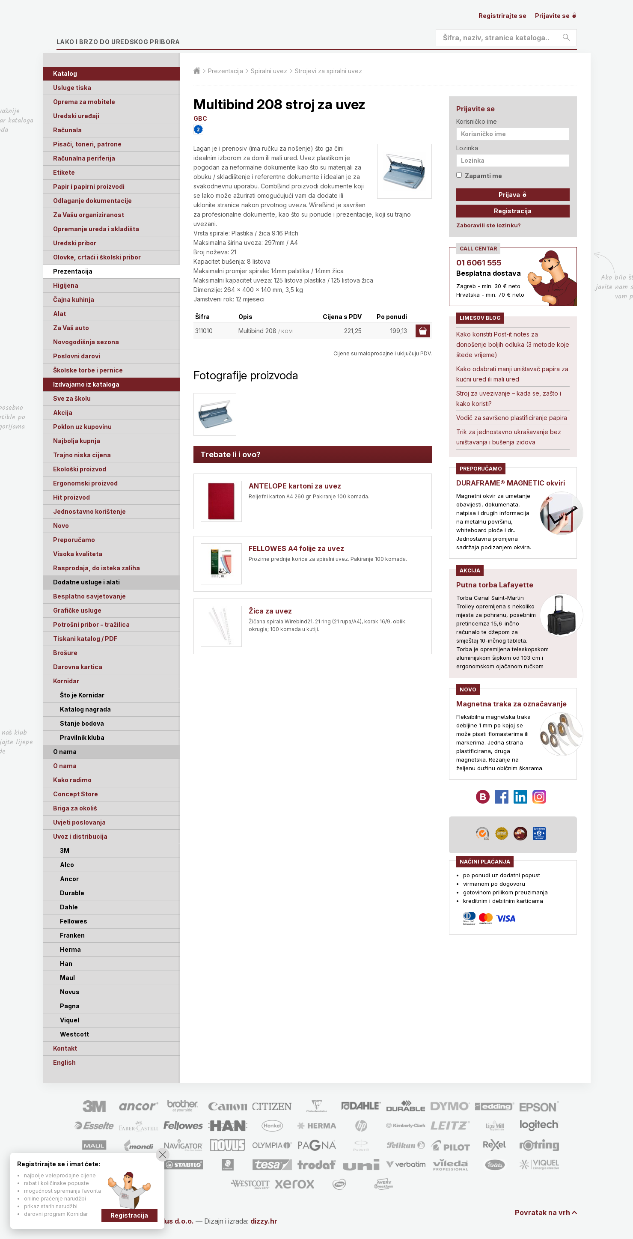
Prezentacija (72, 271)
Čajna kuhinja (73, 299)
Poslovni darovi (76, 356)
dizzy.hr (263, 1221)
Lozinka (467, 148)
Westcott (74, 1034)
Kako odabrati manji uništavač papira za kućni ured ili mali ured (512, 374)
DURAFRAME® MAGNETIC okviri (510, 483)
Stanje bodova (82, 723)
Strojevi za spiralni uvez (328, 70)
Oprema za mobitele (84, 101)
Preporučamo (74, 539)
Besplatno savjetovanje (89, 596)
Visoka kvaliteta (77, 553)
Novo (61, 525)
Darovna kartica (77, 666)
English (64, 1062)
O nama (65, 765)
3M (64, 850)
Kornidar (66, 681)
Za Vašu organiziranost (88, 214)
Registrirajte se (502, 15)
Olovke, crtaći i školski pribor (97, 257)
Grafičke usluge (77, 610)
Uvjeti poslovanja (79, 822)
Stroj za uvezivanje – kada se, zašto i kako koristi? (508, 398)
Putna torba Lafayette (494, 585)
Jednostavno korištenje (89, 511)
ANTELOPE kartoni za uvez (295, 486)
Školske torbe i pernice (88, 370)
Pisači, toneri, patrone (87, 144)
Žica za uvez (270, 611)
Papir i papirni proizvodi (89, 186)
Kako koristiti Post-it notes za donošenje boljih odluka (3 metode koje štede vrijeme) (512, 344)
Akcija (62, 412)
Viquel (69, 1020)
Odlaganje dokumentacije (92, 200)
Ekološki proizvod (79, 469)
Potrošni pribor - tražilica (91, 624)
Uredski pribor (74, 243)
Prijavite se (556, 15)
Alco (67, 864)
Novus (70, 991)
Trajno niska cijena (82, 455)
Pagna (70, 1006)
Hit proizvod (71, 497)
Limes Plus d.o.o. (165, 1221)
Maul (67, 977)
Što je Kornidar (82, 695)
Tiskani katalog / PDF (85, 638)
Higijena (65, 285)
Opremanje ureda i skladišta (96, 228)
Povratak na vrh (542, 1212)
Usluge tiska (72, 87)
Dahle (69, 907)
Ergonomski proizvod (85, 483)
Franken (72, 935)
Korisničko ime (476, 121)
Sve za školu (72, 398)
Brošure (65, 652)
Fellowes (73, 921)
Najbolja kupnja (76, 440)
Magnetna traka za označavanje (511, 704)
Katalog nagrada (85, 709)
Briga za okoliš (75, 808)
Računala (67, 130)
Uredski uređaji (76, 115)
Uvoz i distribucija (80, 836)
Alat (59, 313)
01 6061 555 (478, 262)
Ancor (69, 878)
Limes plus (137, 27)
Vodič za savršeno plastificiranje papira (511, 417)
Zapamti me (479, 175)
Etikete (64, 172)
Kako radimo (72, 779)
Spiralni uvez (269, 70)
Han (66, 963)
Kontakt (65, 1048)
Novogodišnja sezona (86, 341)
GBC (200, 118)
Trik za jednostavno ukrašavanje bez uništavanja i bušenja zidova (508, 437)
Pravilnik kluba (82, 737)
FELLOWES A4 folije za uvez (296, 548)
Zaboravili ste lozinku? (488, 225)
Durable (72, 892)
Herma (70, 949)
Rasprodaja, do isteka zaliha (96, 568)
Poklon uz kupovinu (82, 426)
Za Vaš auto (71, 327)
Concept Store (75, 794)
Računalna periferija (84, 158)
